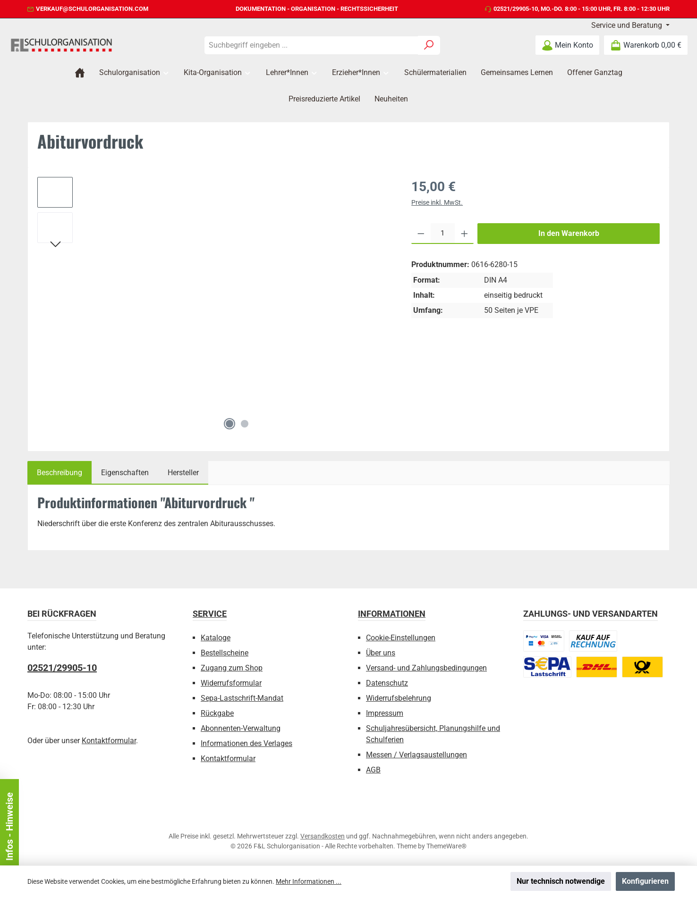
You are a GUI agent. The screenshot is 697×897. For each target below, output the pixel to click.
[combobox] (311, 45)
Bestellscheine (224, 652)
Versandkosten (322, 836)
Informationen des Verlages (246, 743)
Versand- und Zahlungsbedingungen (426, 667)
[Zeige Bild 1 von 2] (229, 424)
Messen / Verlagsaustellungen (416, 754)
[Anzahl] (442, 233)
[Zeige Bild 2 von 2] (244, 424)
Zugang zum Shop (232, 667)
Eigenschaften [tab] (125, 472)
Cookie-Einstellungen (400, 637)
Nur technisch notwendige (561, 881)
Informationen (391, 614)
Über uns (380, 652)
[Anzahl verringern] (421, 233)
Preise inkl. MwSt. (437, 202)
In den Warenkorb (568, 233)
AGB (373, 769)
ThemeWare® (446, 846)
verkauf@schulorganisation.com (92, 8)
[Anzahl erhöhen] (464, 233)
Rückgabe (217, 713)
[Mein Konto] (567, 45)
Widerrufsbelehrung (398, 698)
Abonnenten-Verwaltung (240, 728)
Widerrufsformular (231, 683)
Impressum (384, 713)
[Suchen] (429, 45)
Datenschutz (387, 683)
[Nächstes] (55, 245)
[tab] (59, 473)
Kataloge (215, 637)
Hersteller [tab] (183, 472)
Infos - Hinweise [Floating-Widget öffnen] (9, 826)
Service (210, 614)
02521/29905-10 (515, 8)
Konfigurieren (645, 881)
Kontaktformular (109, 740)
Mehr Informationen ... (308, 881)
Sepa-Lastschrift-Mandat (242, 698)
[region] (215, 305)
